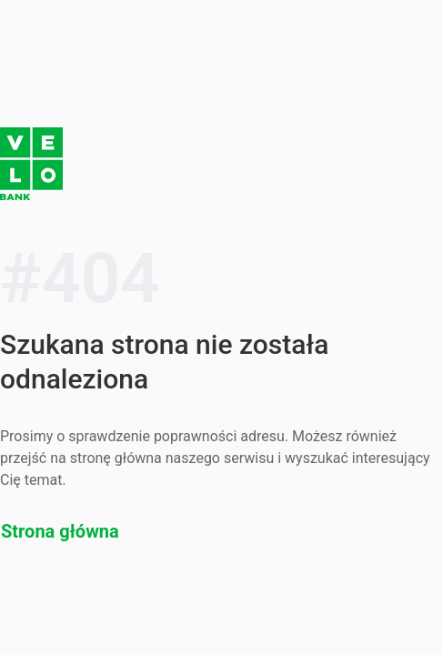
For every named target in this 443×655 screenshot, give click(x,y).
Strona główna (60, 531)
